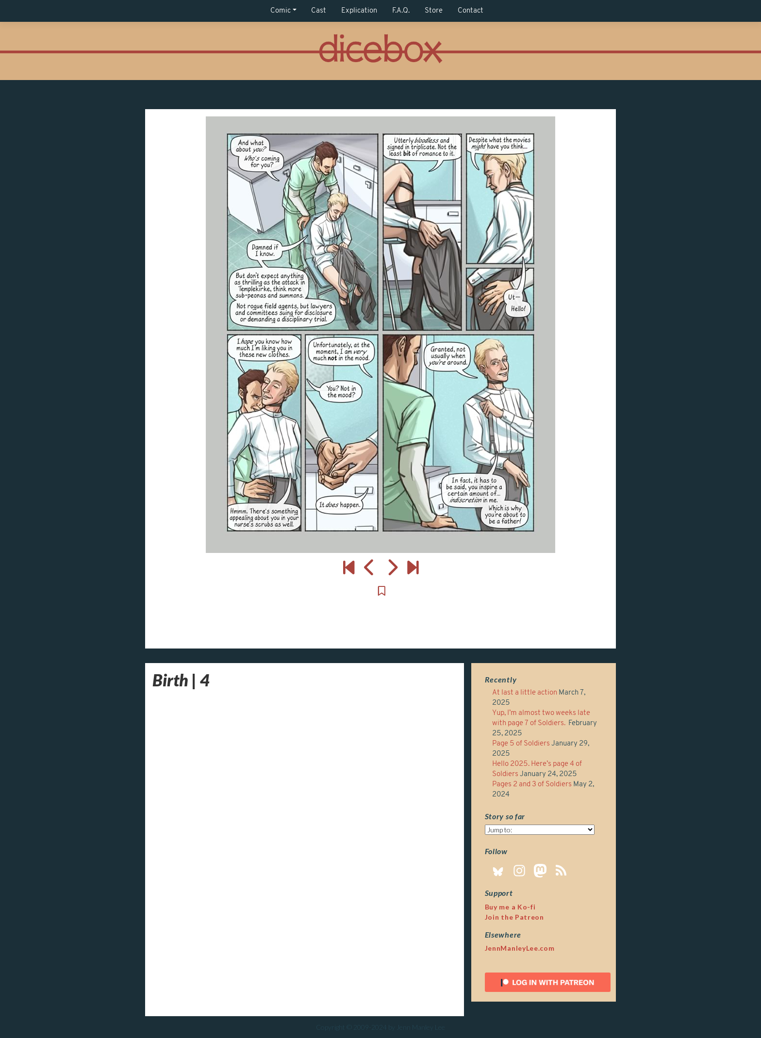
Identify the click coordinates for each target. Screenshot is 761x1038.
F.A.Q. (401, 11)
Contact (470, 11)
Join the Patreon (514, 917)
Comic (280, 11)
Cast (318, 11)
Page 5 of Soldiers (521, 743)
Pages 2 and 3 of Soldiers (532, 784)
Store (434, 11)
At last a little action (524, 693)
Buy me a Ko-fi (510, 907)
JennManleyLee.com (520, 948)
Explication (359, 11)
